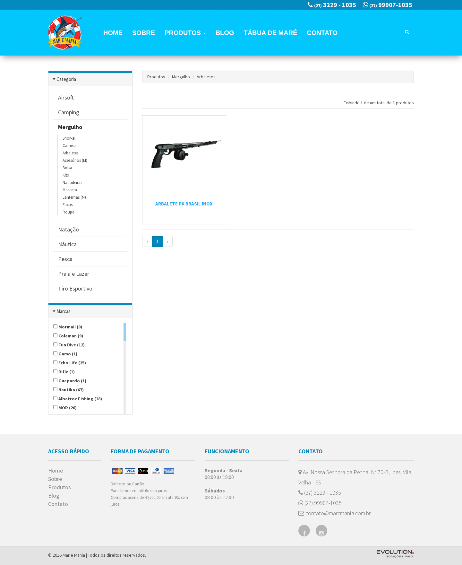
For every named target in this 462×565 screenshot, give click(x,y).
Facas (68, 204)
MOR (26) (65, 408)
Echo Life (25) (69, 363)
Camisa (69, 145)
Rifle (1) (64, 372)
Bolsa (67, 167)
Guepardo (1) (69, 381)
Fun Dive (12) (69, 345)
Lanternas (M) (74, 197)
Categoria (66, 79)
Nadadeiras (72, 182)
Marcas (63, 311)
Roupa (68, 212)
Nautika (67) (68, 390)
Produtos (185, 32)
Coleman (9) (68, 336)
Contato (322, 32)
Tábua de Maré (270, 32)
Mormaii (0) (67, 327)
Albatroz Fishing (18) (77, 399)
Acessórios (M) (75, 160)
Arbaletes (70, 153)
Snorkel (69, 138)
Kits (66, 175)
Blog (225, 32)
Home (113, 32)
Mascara (70, 190)
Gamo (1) (65, 354)
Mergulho (181, 77)
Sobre (143, 32)
